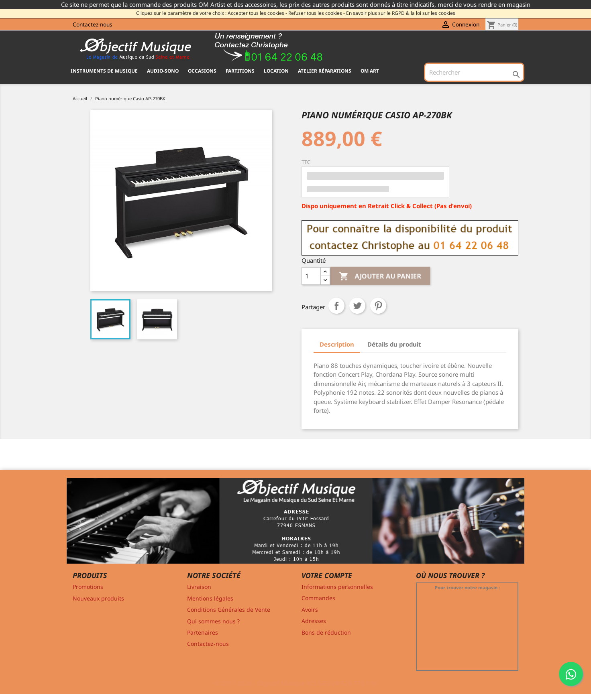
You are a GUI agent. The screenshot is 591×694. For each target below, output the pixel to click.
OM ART (370, 70)
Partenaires (202, 632)
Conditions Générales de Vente (228, 609)
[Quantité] (311, 276)
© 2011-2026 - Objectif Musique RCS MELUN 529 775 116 (296, 683)
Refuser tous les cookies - (316, 13)
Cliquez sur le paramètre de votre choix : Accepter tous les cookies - (211, 13)
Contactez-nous (92, 24)
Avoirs (310, 609)
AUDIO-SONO (163, 70)
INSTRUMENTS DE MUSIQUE (104, 70)
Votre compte (327, 575)
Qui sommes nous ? (213, 621)
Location (276, 70)
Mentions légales (210, 598)
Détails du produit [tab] (394, 344)
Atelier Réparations (324, 70)
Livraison (199, 587)
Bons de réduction (326, 632)
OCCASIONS (202, 70)
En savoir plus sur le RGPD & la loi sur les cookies (400, 13)
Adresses (314, 621)
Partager (336, 306)
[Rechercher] (474, 72)
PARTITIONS (240, 70)
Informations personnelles (337, 587)
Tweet (357, 306)
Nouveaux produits (98, 598)
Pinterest (378, 306)
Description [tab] (337, 344)
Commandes (318, 598)
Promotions (88, 587)
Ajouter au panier (380, 277)
